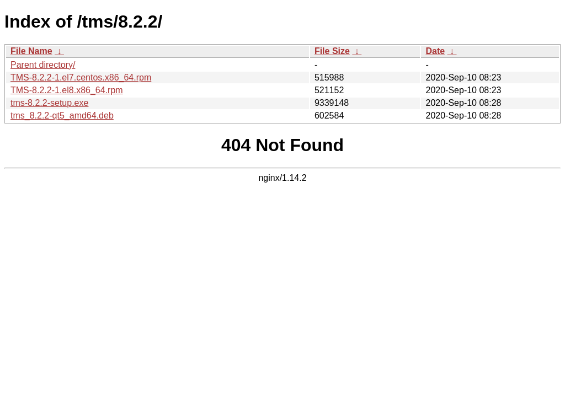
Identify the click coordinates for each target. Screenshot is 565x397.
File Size (332, 51)
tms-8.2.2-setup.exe (49, 103)
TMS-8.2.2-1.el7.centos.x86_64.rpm (80, 77)
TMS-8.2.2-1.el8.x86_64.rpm (66, 90)
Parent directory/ (42, 64)
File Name (31, 51)
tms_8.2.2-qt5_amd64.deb (62, 115)
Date (435, 51)
